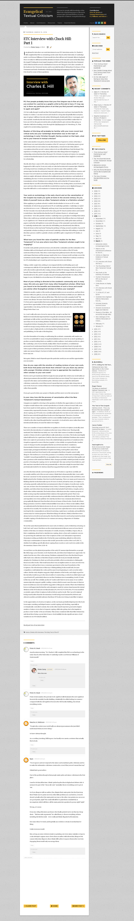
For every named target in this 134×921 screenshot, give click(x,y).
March (98, 241)
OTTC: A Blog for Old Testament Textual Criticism (102, 365)
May (97, 236)
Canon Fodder (97, 425)
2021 (96, 203)
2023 (96, 198)
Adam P (96, 92)
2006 (96, 351)
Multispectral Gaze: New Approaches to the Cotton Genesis (100, 368)
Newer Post (78, 906)
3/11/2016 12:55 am (39, 759)
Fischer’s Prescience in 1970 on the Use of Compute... (103, 279)
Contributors (41, 23)
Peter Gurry (42, 669)
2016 (96, 216)
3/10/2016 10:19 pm (51, 722)
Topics (59, 23)
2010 (96, 341)
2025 (96, 193)
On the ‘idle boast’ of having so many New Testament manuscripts (102, 79)
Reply (32, 661)
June (97, 233)
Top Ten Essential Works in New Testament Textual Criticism (103, 160)
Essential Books (69, 23)
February (99, 323)
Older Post (30, 906)
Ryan (31, 759)
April (97, 238)
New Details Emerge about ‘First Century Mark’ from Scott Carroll (103, 72)
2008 (96, 346)
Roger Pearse (97, 386)
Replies (34, 665)
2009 (96, 344)
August (98, 228)
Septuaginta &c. (98, 445)
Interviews (40, 632)
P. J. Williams (94, 16)
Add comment (28, 857)
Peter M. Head (95, 12)
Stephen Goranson (100, 116)
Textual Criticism (38, 14)
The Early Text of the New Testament (72, 62)
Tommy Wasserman (97, 14)
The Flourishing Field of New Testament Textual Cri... (103, 268)
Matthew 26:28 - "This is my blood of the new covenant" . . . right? (102, 409)
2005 (96, 354)
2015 (95, 329)
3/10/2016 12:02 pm (46, 693)
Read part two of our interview (34, 625)
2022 (96, 201)
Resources (51, 23)
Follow (102, 140)
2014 (96, 331)
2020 (96, 206)
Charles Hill (33, 632)
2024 (96, 196)
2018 (96, 211)
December (99, 218)
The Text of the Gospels (100, 406)
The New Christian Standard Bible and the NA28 (101, 178)
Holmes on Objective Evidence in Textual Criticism (102, 257)
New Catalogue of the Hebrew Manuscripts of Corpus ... (103, 318)
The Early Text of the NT (51, 632)
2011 (95, 339)
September (100, 226)
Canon (28, 632)
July (97, 231)
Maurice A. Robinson (37, 722)
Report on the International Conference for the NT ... (103, 250)
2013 (96, 334)
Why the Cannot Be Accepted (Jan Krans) (102, 172)
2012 (96, 336)
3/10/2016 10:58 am (60, 669)
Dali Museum (59, 124)
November (99, 221)
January (98, 326)
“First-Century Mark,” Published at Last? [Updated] (101, 66)
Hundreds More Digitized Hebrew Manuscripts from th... (103, 299)
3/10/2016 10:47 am (46, 648)
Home (26, 23)
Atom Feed (95, 53)
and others (103, 16)
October (99, 223)
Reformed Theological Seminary (58, 69)
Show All (108, 464)
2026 (96, 191)
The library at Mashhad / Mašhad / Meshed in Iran (100, 389)
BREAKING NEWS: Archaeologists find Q (101, 166)
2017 (96, 213)
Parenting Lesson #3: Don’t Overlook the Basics (100, 428)
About (32, 23)
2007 (96, 349)
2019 (96, 208)
